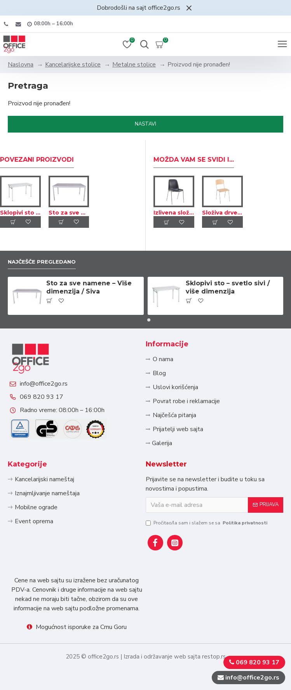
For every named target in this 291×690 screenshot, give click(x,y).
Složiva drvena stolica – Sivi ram (222, 212)
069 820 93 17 (41, 397)
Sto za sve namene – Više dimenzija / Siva (69, 212)
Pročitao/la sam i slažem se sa (207, 522)
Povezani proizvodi (37, 159)
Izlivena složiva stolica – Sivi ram (173, 212)
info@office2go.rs (44, 383)
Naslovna (20, 64)
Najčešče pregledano (42, 262)
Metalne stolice (134, 64)
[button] (142, 319)
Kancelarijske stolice (73, 64)
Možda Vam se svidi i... (193, 159)
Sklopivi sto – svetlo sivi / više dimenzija (20, 212)
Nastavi (145, 124)
